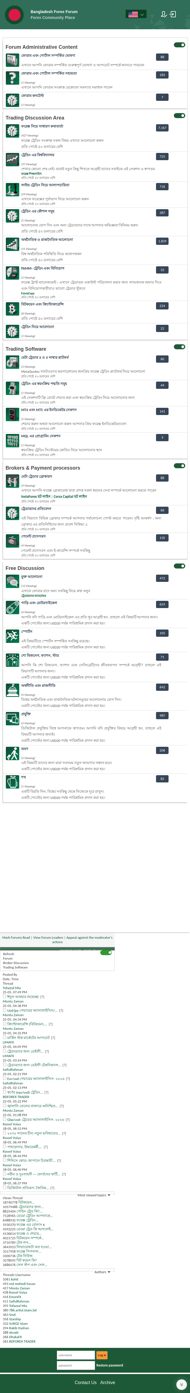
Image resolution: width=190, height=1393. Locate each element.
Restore (109, 1365)
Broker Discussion (16, 963)
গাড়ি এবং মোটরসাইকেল (39, 603)
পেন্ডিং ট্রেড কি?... (29, 1211)
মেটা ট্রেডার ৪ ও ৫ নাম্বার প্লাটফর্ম (45, 357)
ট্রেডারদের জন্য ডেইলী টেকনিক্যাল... (34, 1065)
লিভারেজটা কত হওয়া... (34, 1247)
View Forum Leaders (48, 937)
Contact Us (86, 1382)
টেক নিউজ (24, 1256)
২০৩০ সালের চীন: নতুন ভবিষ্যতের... (33, 1133)
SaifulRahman (13, 1069)
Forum (8, 958)
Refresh (8, 954)
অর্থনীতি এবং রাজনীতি (38, 686)
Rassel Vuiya (12, 1124)
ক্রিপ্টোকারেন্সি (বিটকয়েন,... (27, 1024)
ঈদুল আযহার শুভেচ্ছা (23, 997)
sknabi (14, 1332)
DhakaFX (15, 1337)
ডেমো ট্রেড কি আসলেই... (34, 1229)
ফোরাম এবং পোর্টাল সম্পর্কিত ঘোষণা (48, 55)
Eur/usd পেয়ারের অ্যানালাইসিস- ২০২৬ (35, 1079)
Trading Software (26, 349)
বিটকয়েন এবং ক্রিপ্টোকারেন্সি (42, 304)
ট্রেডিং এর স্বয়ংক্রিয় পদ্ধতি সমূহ (44, 384)
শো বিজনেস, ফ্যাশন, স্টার (40, 655)
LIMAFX (8, 1042)
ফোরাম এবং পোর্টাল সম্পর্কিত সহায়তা (49, 73)
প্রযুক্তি (26, 714)
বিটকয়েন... (26, 1202)
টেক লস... (23, 1242)
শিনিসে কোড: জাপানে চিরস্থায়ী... (31, 1160)
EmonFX (15, 1297)
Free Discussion (25, 568)
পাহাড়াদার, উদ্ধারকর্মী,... (24, 1147)
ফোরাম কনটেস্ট (32, 96)
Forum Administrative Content (41, 47)
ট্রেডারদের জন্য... (31, 1207)
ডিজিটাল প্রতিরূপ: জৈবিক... (28, 1188)
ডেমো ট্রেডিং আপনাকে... (34, 1216)
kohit (14, 1279)
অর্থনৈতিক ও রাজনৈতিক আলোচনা (47, 240)
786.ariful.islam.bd (22, 1310)
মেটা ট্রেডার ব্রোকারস (36, 476)
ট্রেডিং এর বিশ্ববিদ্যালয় (37, 155)
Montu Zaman (13, 1001)
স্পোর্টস (26, 632)
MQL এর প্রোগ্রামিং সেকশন (40, 436)
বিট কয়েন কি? (26, 1260)
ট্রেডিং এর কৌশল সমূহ (37, 211)
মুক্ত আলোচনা (31, 577)
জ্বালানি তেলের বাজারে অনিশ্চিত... (32, 1106)
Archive (107, 1382)
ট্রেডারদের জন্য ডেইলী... (25, 1051)
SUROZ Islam (18, 1323)
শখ (23, 777)
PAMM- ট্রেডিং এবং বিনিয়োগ (42, 268)
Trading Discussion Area (35, 118)
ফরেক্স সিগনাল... (28, 1251)
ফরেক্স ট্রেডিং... (27, 1220)
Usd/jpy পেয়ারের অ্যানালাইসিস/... (32, 1010)
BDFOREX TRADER (16, 1097)
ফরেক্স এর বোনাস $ (30, 1225)
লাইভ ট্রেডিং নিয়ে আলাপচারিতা (45, 185)
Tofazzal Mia (12, 988)
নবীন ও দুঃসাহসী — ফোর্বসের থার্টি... (33, 1174)
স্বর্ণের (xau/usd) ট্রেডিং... (25, 1092)
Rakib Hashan (19, 1328)
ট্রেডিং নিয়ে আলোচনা (37, 327)
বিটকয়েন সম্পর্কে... (30, 1238)
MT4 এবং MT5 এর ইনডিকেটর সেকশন (49, 410)
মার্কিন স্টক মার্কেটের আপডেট (28, 1038)
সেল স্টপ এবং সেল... (31, 1265)
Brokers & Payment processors (43, 468)
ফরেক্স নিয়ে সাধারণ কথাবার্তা (42, 126)
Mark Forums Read (16, 937)
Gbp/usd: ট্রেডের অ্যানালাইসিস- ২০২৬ (35, 1120)
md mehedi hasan (22, 1284)
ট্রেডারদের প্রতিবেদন (36, 509)
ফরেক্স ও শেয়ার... (29, 1233)
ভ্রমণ (24, 749)
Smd (12, 1315)
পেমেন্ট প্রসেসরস (33, 536)
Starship (15, 1319)
